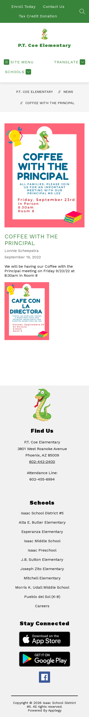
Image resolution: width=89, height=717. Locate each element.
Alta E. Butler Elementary (42, 522)
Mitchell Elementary (42, 578)
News (68, 92)
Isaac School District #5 (42, 513)
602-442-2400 (42, 461)
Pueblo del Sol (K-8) (42, 596)
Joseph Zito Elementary (42, 569)
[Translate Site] (69, 62)
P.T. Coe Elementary (34, 92)
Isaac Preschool (42, 550)
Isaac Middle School (42, 541)
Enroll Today (23, 6)
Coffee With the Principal (50, 103)
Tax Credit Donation (38, 16)
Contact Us (53, 6)
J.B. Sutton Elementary (42, 559)
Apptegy (54, 710)
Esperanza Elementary (42, 531)
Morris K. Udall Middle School (42, 587)
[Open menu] (19, 62)
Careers (42, 606)
